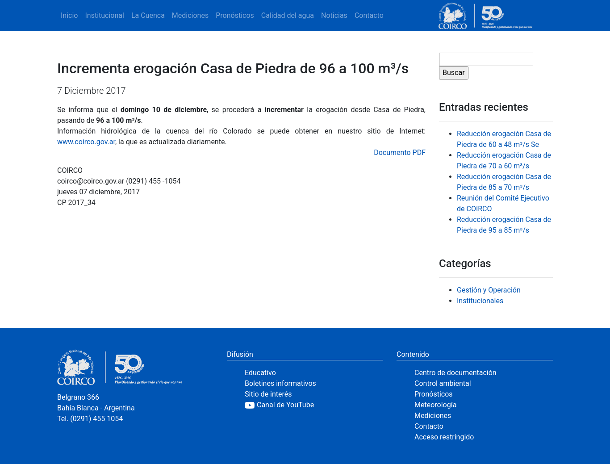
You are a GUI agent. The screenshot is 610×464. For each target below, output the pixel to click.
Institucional (104, 15)
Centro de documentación (455, 372)
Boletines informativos (280, 383)
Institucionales (480, 301)
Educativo (260, 372)
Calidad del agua (287, 15)
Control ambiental (442, 383)
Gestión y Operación (489, 290)
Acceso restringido (444, 437)
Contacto (369, 15)
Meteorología (435, 405)
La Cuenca (148, 15)
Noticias (334, 15)
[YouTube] (314, 405)
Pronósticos (235, 15)
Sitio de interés (268, 394)
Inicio (69, 15)
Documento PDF (400, 152)
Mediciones (190, 15)
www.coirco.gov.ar (86, 142)
